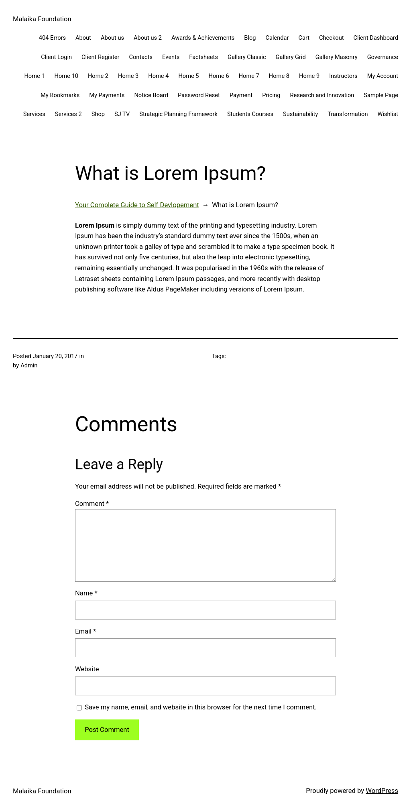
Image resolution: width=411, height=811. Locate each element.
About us (112, 37)
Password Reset (199, 95)
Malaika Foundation (42, 19)
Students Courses (250, 114)
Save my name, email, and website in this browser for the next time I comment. (201, 707)
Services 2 (68, 114)
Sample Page (381, 95)
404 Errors (52, 37)
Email (85, 631)
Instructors (343, 75)
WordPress (382, 791)
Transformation (348, 114)
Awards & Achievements (202, 37)
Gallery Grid (291, 57)
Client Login (56, 57)
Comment (92, 503)
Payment (241, 95)
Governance (382, 57)
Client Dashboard (376, 37)
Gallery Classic (247, 57)
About (83, 37)
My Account (382, 75)
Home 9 (309, 75)
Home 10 (66, 75)
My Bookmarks (60, 95)
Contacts (141, 57)
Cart (303, 37)
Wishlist (387, 114)
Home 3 (128, 75)
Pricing (271, 95)
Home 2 (98, 75)
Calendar (277, 37)
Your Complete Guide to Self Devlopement (137, 205)
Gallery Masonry (336, 57)
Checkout (331, 37)
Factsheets (203, 57)
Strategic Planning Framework (178, 114)
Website (87, 669)
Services (34, 114)
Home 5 (188, 75)
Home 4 (158, 75)
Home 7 (249, 75)
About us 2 (148, 37)
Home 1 (34, 75)
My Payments (106, 95)
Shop (98, 114)
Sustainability (300, 114)
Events (170, 57)
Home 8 (279, 75)
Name (86, 593)
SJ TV (122, 114)
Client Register (100, 57)
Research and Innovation (322, 95)
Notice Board (151, 95)
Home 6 (219, 75)
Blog (250, 37)
